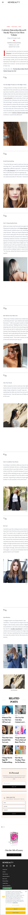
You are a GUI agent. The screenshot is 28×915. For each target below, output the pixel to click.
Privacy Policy (5, 881)
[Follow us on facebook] (3, 866)
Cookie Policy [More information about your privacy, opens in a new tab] (15, 902)
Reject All (15, 909)
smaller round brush (16, 629)
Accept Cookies (16, 912)
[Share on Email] (4, 827)
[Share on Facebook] (2, 827)
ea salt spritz (8, 98)
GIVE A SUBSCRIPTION (14, 854)
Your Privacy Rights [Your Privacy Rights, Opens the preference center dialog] (15, 905)
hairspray (8, 53)
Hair (20, 26)
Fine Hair (14, 26)
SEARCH (14, 813)
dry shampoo (11, 170)
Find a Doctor (5, 874)
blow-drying (23, 228)
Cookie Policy (5, 883)
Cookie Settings (7, 888)
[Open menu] (2, 2)
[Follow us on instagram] (10, 866)
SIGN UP (14, 786)
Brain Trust (5, 878)
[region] (14, 902)
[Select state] (14, 802)
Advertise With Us (6, 876)
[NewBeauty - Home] (14, 2)
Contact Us (5, 869)
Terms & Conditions (6, 885)
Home (8, 26)
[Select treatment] (14, 810)
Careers (4, 871)
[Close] (26, 891)
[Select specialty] (14, 806)
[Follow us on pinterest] (7, 866)
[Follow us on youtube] (14, 866)
